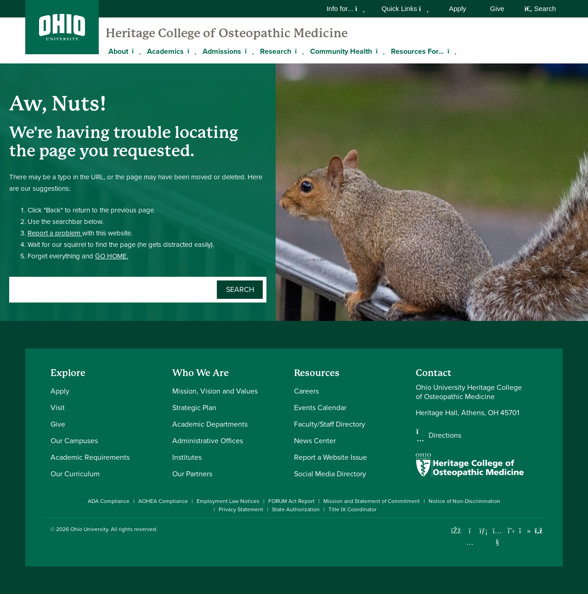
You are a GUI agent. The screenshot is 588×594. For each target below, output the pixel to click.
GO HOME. (111, 256)
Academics (165, 51)
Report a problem (55, 233)
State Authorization (296, 509)
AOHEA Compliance (163, 501)
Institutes (187, 457)
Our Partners (192, 473)
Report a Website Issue (330, 457)
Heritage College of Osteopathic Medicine (227, 33)
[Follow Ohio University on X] (511, 531)
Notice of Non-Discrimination (464, 501)
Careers (306, 391)
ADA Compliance (109, 501)
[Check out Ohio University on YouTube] (497, 537)
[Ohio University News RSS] (538, 531)
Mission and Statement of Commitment (371, 501)
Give (497, 8)
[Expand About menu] (135, 51)
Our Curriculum (75, 473)
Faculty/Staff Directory (329, 424)
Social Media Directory (330, 473)
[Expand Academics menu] (191, 51)
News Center (315, 440)
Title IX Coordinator (352, 509)
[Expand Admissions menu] (248, 51)
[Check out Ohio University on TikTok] (525, 531)
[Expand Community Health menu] (379, 51)
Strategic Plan (194, 407)
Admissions (222, 51)
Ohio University (89, 529)
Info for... (346, 8)
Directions (445, 435)
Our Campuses (74, 440)
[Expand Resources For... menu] (451, 51)
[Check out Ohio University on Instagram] (469, 542)
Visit (58, 407)
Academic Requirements (90, 457)
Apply (457, 8)
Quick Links (405, 8)
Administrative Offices (207, 440)
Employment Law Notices (228, 501)
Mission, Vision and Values (215, 391)
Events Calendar (320, 407)
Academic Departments (210, 424)
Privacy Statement (241, 509)
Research (275, 51)
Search (540, 8)
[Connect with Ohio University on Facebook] (456, 531)
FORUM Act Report (291, 501)
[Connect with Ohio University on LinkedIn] (483, 531)
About (118, 51)
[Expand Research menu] (298, 51)
